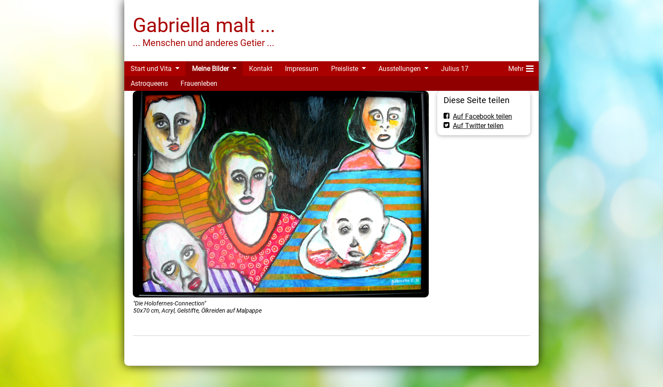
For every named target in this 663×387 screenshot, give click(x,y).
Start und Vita (151, 69)
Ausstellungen (399, 69)
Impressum (301, 69)
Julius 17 (454, 69)
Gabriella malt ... (204, 25)
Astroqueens (149, 83)
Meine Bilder (210, 69)
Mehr (521, 67)
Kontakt (260, 69)
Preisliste (344, 69)
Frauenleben (199, 83)
